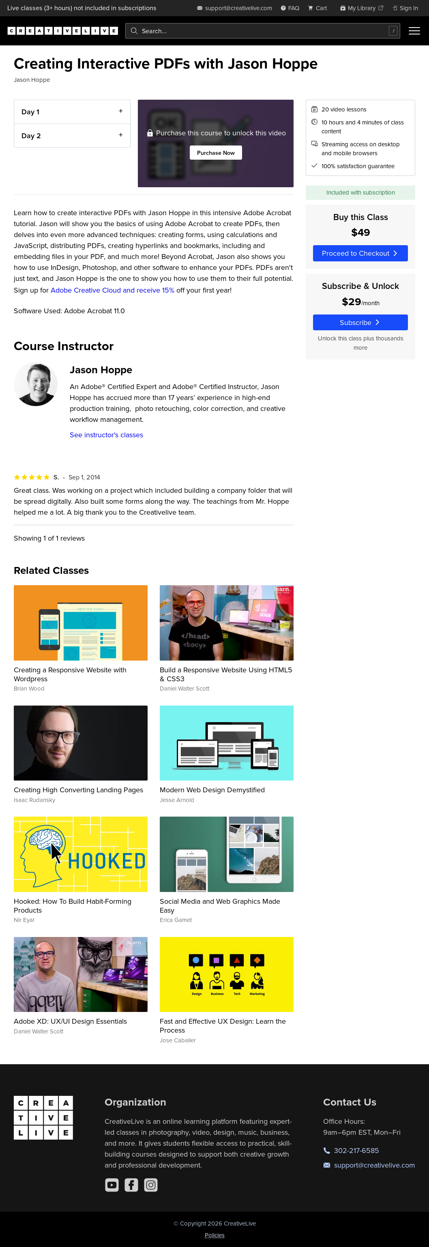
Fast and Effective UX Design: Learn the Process (223, 1025)
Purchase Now (216, 152)
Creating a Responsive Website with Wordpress (70, 674)
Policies (215, 1235)
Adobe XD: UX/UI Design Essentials (70, 1021)
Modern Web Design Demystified (212, 790)
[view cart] (319, 7)
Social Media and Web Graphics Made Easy (220, 905)
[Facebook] (131, 1185)
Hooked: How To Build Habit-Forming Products (72, 905)
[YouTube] (112, 1185)
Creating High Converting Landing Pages (78, 790)
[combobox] (263, 31)
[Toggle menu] (414, 31)
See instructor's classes (106, 435)
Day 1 (30, 112)
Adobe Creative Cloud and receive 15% (112, 290)
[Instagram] (151, 1185)
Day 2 (31, 135)
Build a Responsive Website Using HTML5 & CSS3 (226, 674)
